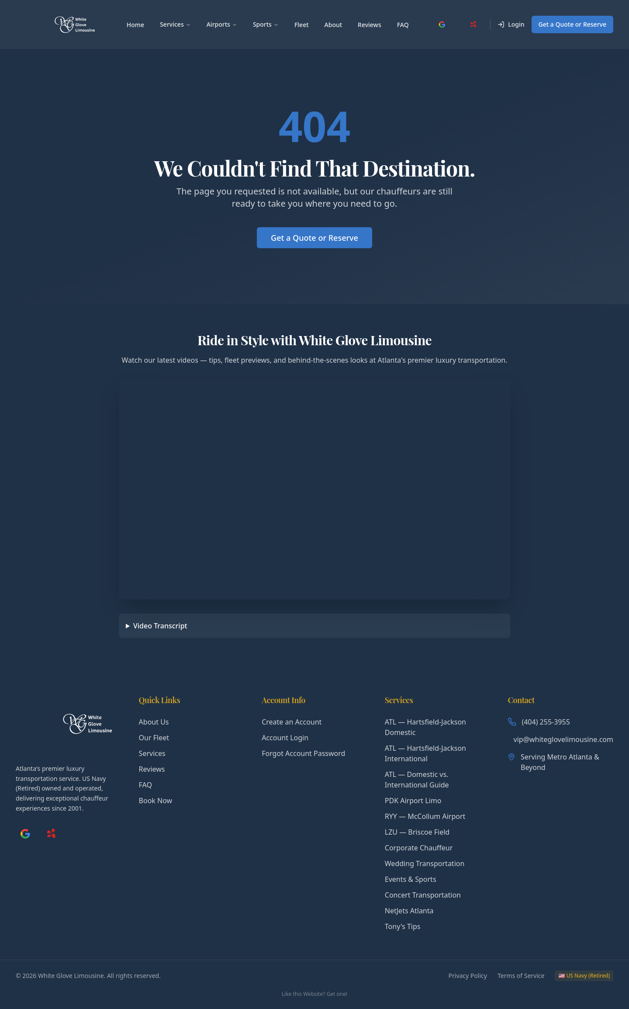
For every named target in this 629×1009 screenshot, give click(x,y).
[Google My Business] (442, 24)
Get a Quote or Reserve (572, 24)
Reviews (369, 25)
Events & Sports (410, 879)
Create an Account (291, 722)
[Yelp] (473, 24)
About (333, 25)
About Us (154, 722)
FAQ (403, 25)
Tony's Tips (403, 926)
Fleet (301, 25)
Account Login (285, 737)
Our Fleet (154, 737)
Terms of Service (521, 975)
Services (175, 24)
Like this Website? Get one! (314, 994)
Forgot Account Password (303, 753)
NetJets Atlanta (409, 910)
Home (135, 25)
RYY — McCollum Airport (425, 816)
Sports (266, 24)
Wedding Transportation (425, 863)
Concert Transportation (423, 895)
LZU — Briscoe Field (417, 832)
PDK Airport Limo (413, 800)
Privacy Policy (468, 975)
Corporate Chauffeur (419, 848)
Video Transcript (160, 626)
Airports (222, 24)
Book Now (156, 800)
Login (511, 24)
